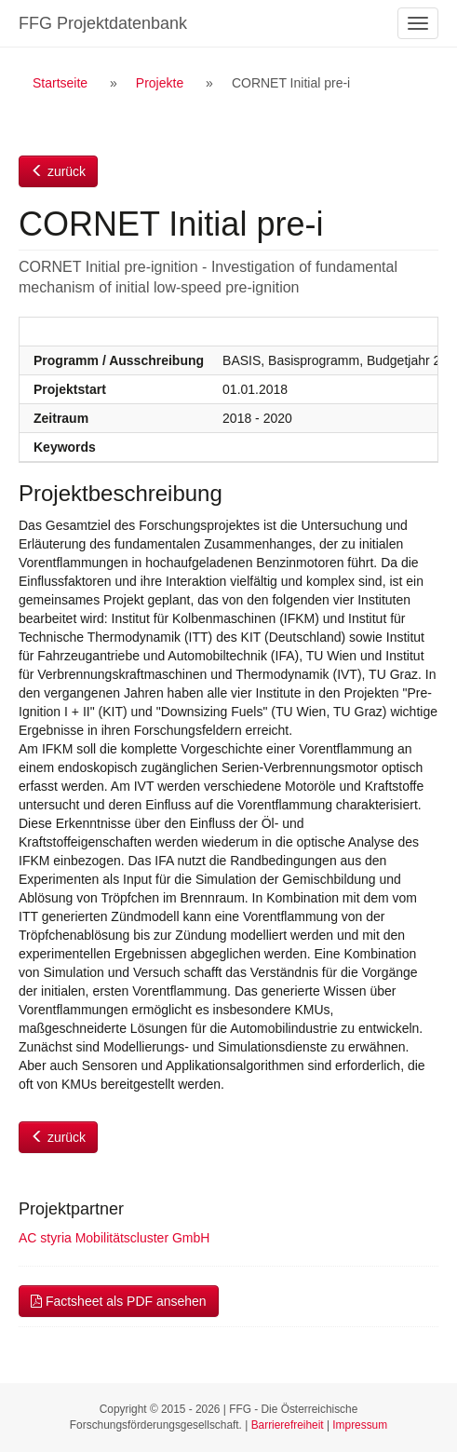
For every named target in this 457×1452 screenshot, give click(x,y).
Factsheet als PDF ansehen (119, 1301)
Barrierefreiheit (287, 1425)
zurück (58, 171)
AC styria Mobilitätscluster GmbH (114, 1237)
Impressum (359, 1425)
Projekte (159, 82)
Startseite (60, 82)
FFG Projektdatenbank (103, 23)
